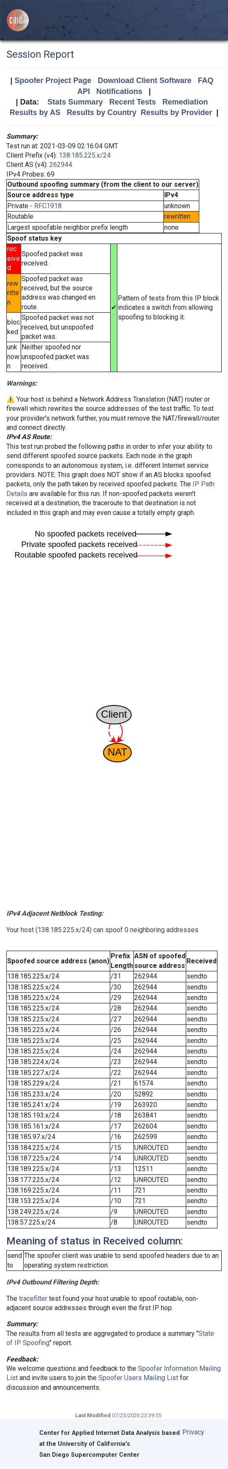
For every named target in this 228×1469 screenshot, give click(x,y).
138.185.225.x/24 (85, 155)
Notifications (119, 91)
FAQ (206, 80)
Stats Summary (75, 102)
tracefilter (33, 1299)
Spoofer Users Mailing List (138, 1378)
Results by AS (35, 112)
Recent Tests (132, 102)
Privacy (193, 1432)
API (83, 91)
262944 (60, 165)
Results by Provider (176, 112)
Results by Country (101, 112)
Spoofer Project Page (52, 80)
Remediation (185, 102)
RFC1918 (48, 206)
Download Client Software (145, 80)
